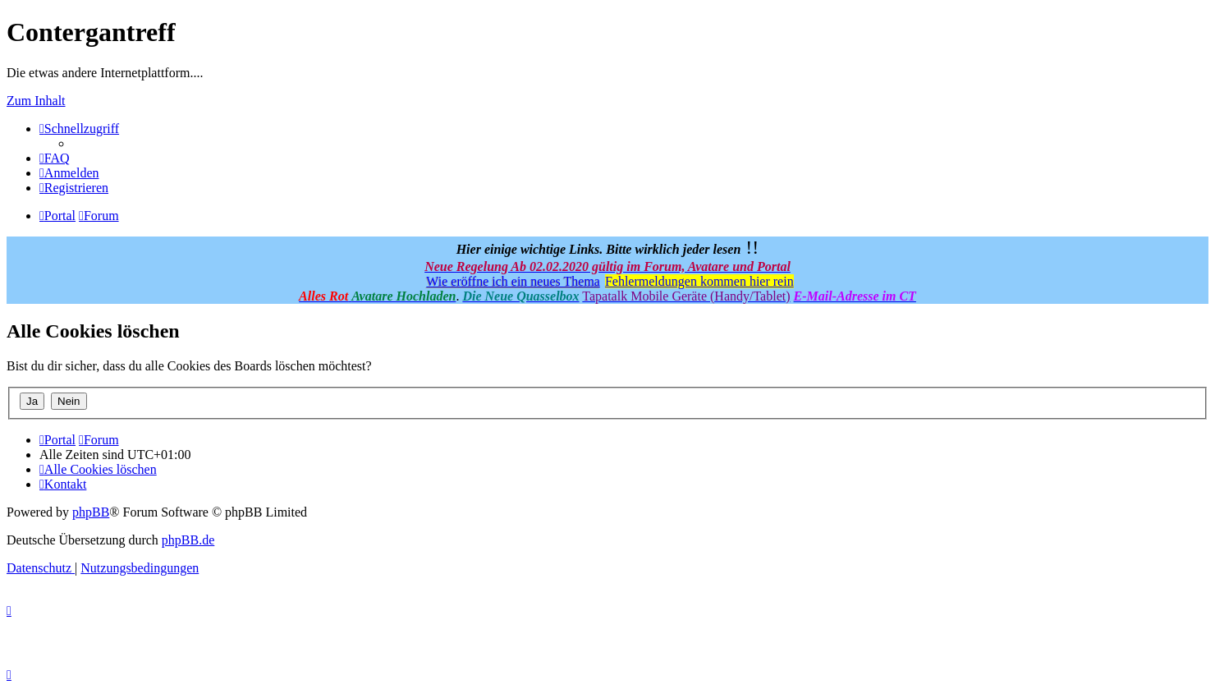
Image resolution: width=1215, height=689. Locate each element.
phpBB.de (188, 540)
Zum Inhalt (36, 101)
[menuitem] (54, 158)
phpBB (90, 512)
